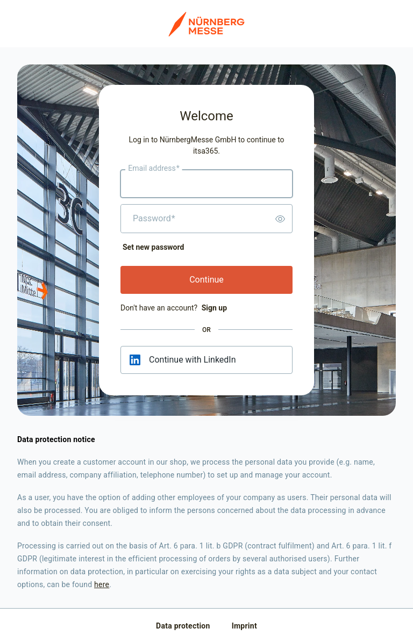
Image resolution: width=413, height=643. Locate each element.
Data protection (183, 626)
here (101, 584)
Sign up (214, 308)
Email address (153, 168)
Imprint (244, 626)
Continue (206, 279)
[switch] (280, 219)
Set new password (153, 247)
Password (154, 218)
